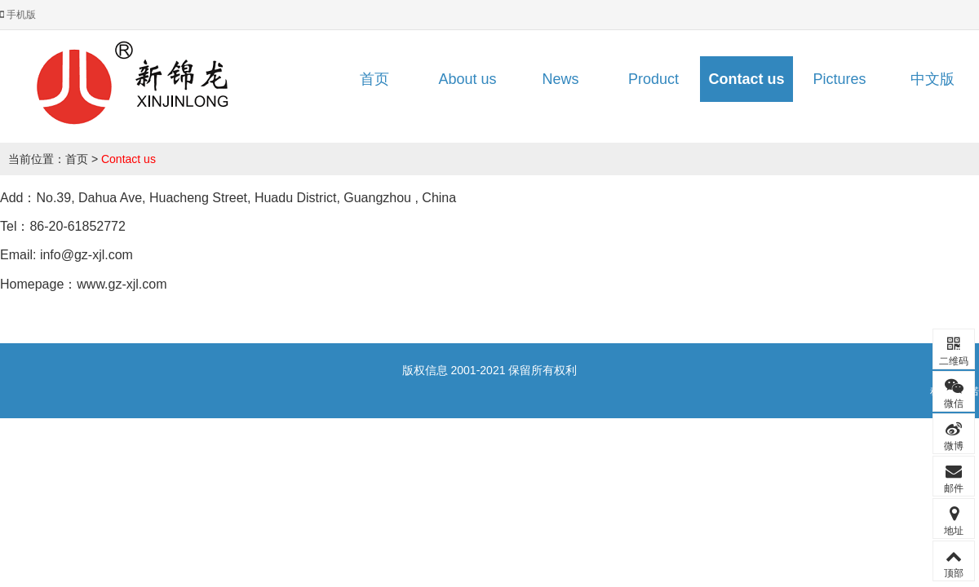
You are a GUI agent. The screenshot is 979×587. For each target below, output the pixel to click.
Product (653, 79)
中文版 (932, 79)
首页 (374, 79)
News (560, 79)
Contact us (746, 79)
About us (467, 79)
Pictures (839, 79)
